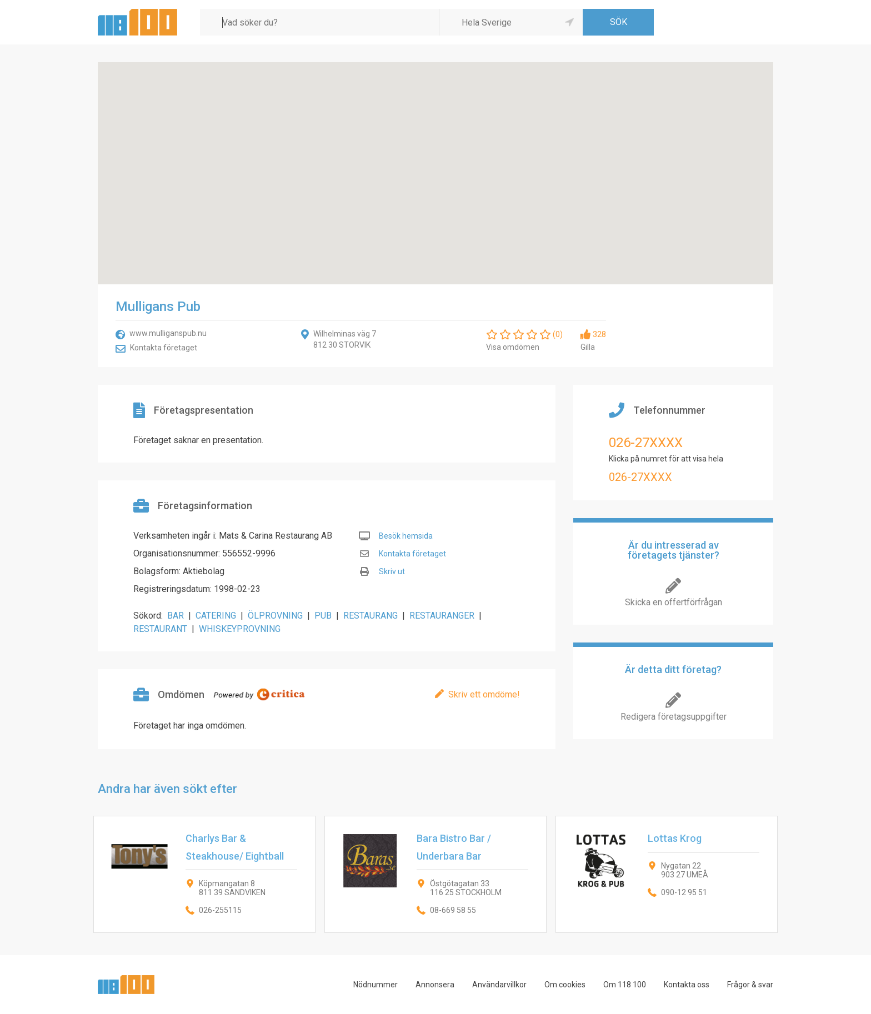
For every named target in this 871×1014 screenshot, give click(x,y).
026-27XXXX (646, 442)
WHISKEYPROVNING (240, 629)
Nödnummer (375, 984)
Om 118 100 (624, 984)
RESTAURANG (370, 615)
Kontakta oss (686, 984)
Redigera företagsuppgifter (673, 716)
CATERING (216, 615)
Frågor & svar (750, 984)
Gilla (587, 347)
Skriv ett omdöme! (484, 694)
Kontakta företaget (163, 347)
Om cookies (564, 984)
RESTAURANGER (441, 615)
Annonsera (435, 984)
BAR (175, 615)
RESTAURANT (160, 629)
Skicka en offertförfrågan (673, 602)
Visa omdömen (512, 347)
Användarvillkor (499, 984)
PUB (323, 615)
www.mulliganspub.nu (168, 333)
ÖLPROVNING (275, 615)
